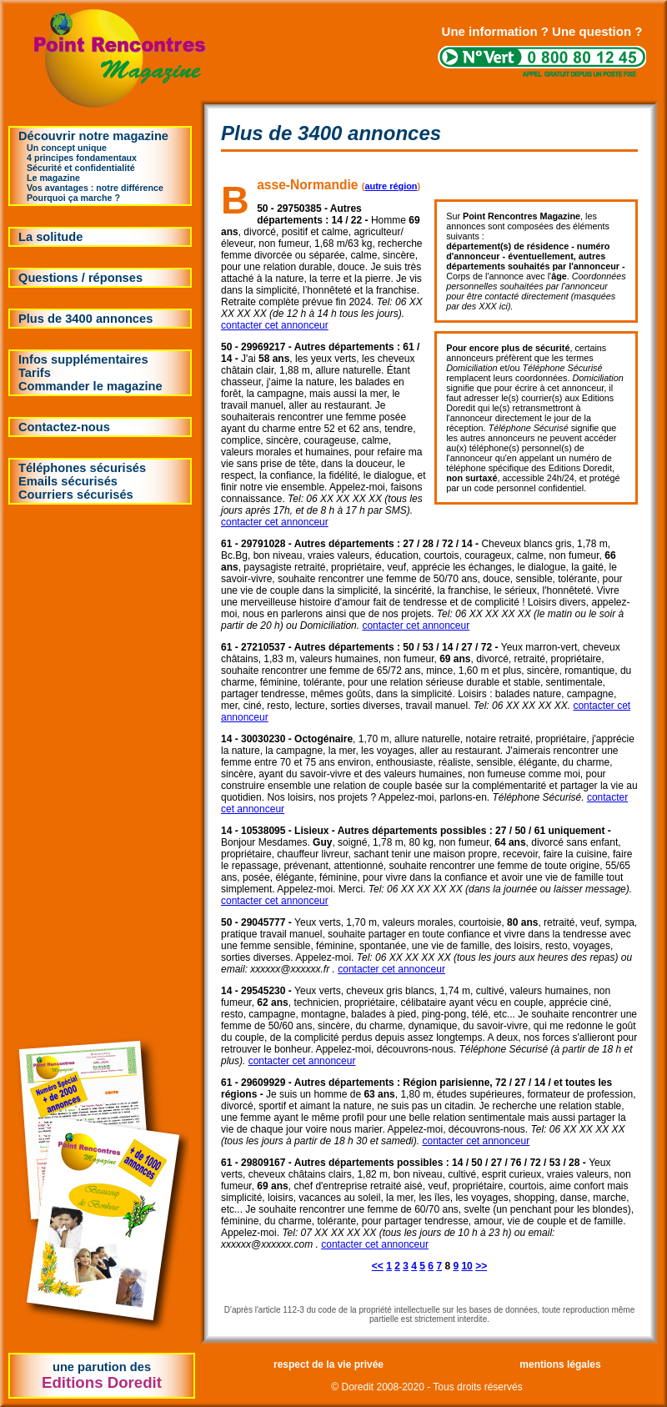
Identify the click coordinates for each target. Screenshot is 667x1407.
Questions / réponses (80, 277)
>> (481, 1266)
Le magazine (53, 178)
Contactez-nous (64, 427)
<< (378, 1266)
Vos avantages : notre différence (95, 188)
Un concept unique (67, 148)
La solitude (50, 237)
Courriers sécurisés (75, 494)
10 (466, 1266)
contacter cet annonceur (274, 325)
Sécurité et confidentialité (81, 168)
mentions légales (559, 1364)
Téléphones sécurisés (82, 468)
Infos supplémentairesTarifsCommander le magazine (90, 373)
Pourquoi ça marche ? (73, 198)
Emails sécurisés (68, 481)
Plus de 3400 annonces (85, 318)
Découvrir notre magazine (93, 136)
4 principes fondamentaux (82, 158)
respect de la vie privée (328, 1364)
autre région (390, 186)
